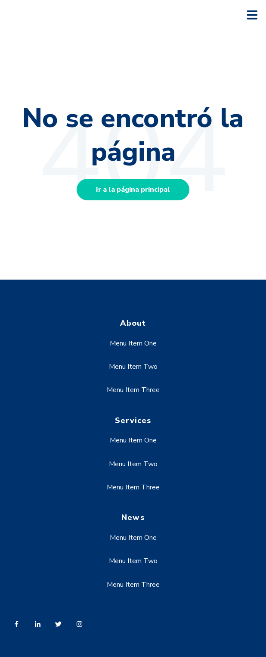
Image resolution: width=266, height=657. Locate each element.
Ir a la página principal (133, 189)
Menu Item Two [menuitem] (133, 366)
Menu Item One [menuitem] (133, 343)
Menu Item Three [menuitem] (133, 390)
